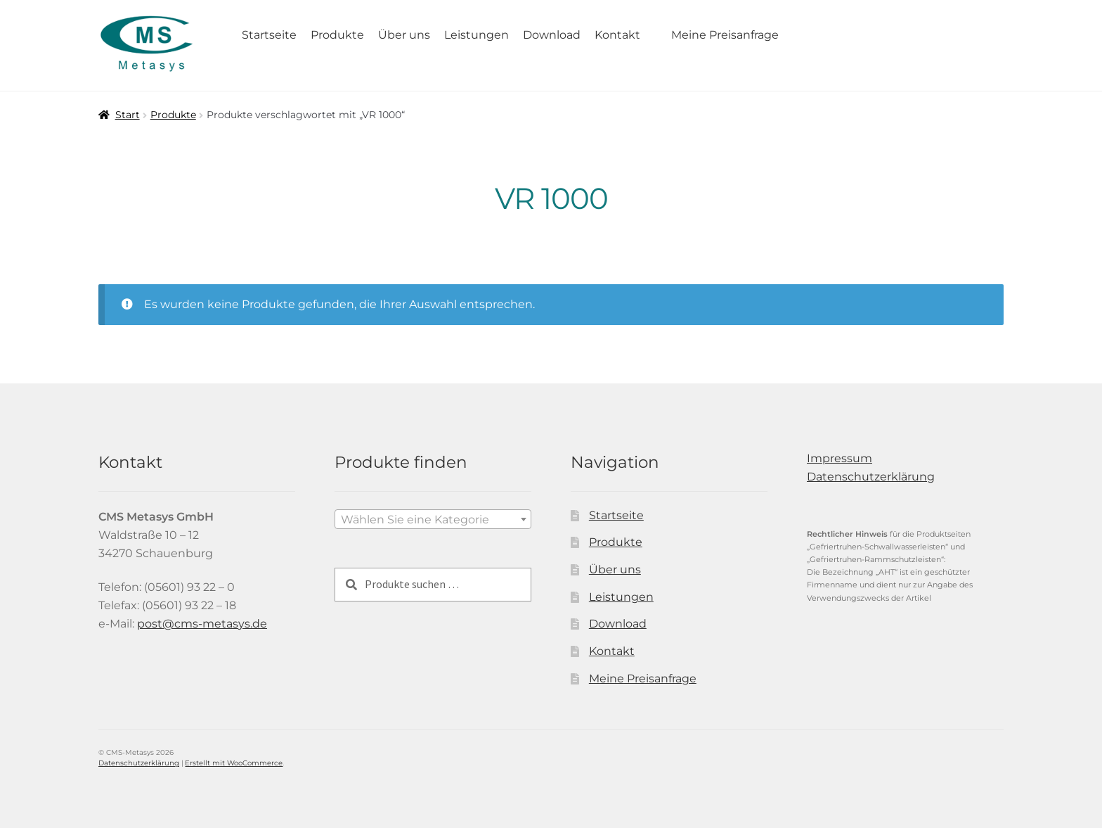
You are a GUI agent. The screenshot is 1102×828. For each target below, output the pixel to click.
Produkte (337, 35)
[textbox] (433, 520)
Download (552, 35)
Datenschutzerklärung (871, 476)
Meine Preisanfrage (725, 35)
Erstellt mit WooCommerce (234, 763)
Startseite (269, 35)
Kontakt (617, 35)
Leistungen (476, 35)
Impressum (839, 458)
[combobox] (433, 519)
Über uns (404, 35)
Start (127, 114)
